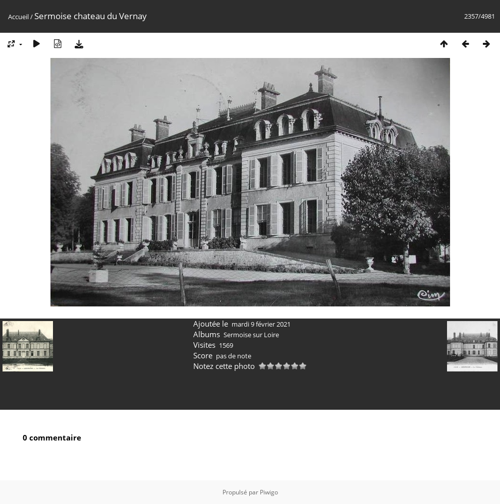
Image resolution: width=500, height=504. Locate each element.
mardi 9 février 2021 (261, 324)
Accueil (18, 16)
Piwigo (269, 492)
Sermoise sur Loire (251, 334)
